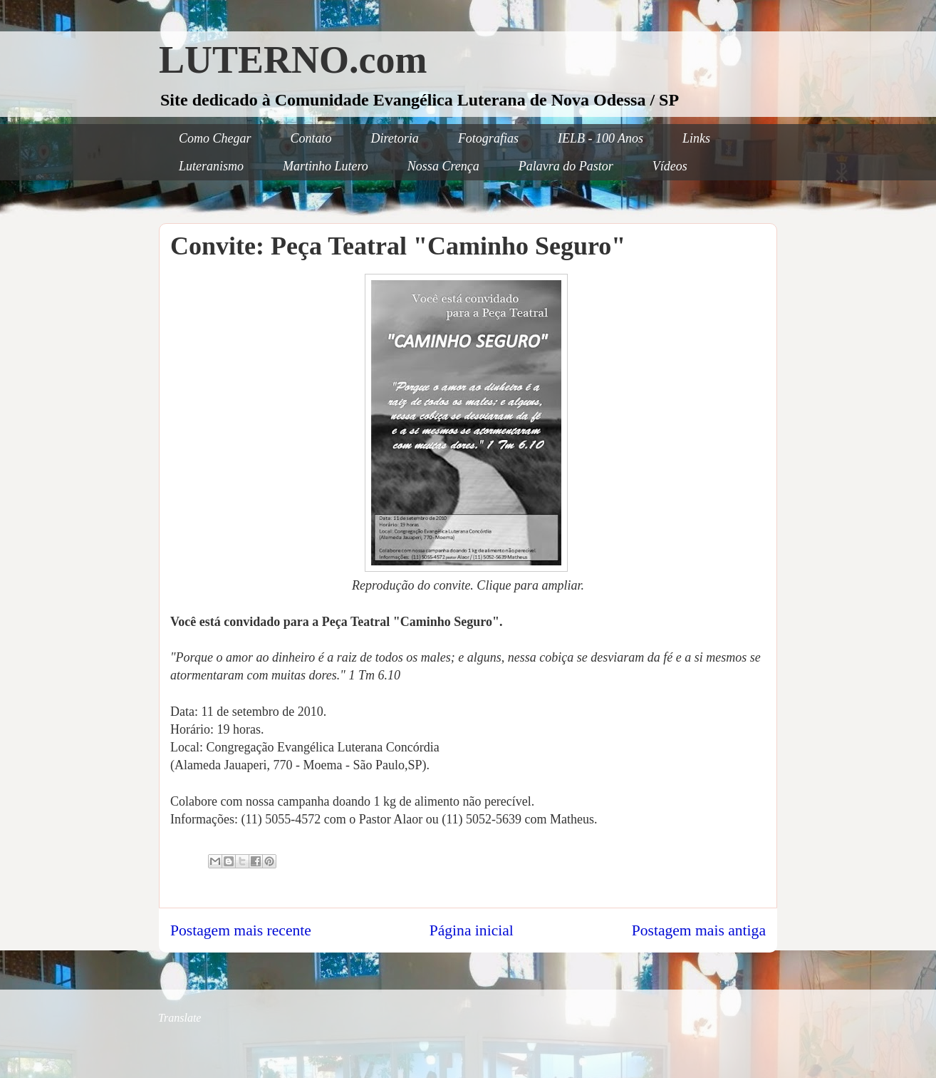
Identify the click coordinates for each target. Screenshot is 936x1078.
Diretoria (395, 138)
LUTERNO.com (293, 59)
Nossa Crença (443, 166)
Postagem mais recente (240, 930)
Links (696, 138)
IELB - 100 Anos (600, 138)
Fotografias (488, 138)
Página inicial (472, 930)
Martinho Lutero (325, 166)
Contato (311, 138)
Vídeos (669, 166)
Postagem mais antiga (699, 930)
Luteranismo (211, 166)
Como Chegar (215, 138)
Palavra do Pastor (566, 166)
